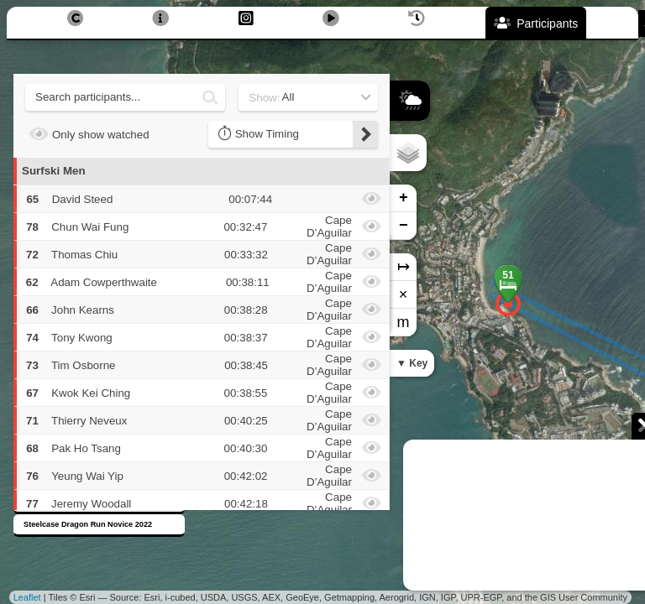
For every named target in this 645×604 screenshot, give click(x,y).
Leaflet (27, 597)
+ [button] (403, 198)
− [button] (403, 226)
